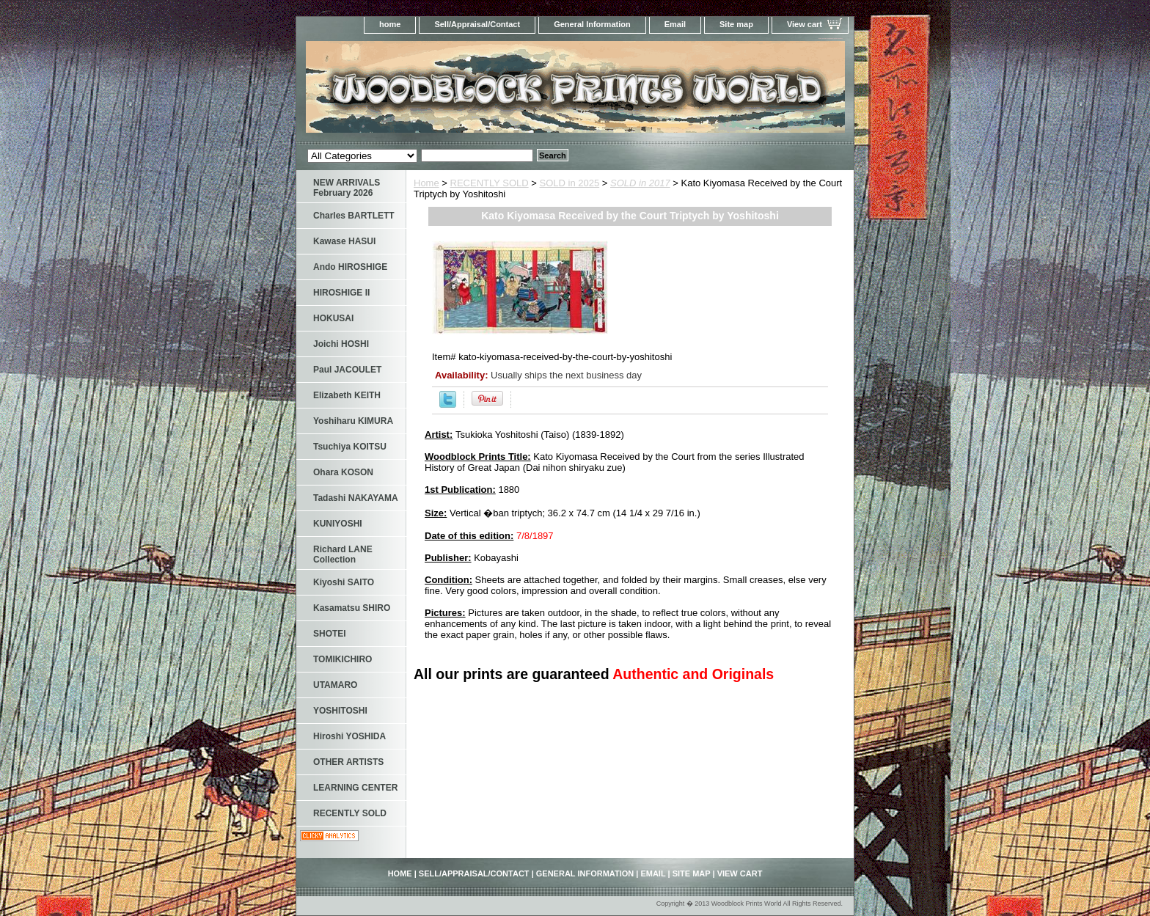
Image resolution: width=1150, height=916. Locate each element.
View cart (804, 24)
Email (675, 24)
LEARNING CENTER (355, 788)
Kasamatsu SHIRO (351, 608)
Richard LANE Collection (343, 554)
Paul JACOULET (347, 369)
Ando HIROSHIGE (350, 267)
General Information (592, 24)
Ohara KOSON (343, 472)
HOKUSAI (333, 318)
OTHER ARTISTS (348, 762)
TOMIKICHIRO (342, 659)
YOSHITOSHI (340, 711)
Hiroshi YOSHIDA (349, 736)
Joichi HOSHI (341, 344)
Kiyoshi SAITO (343, 582)
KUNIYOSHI (337, 524)
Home (426, 182)
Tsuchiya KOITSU (350, 446)
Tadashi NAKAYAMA (355, 498)
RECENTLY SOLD (489, 182)
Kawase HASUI (344, 241)
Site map (736, 24)
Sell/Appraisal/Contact (477, 24)
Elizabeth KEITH (347, 395)
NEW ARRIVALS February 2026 (346, 187)
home (389, 24)
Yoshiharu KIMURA (353, 421)
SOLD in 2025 (570, 182)
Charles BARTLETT (354, 215)
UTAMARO (335, 685)
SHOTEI (329, 634)
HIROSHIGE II (341, 292)
